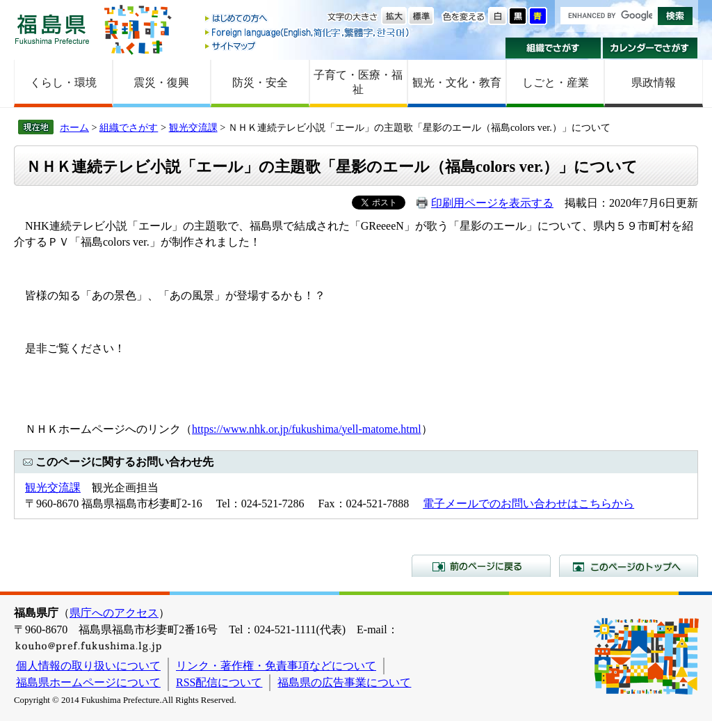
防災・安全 (260, 82)
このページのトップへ (628, 566)
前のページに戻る (481, 566)
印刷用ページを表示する (492, 203)
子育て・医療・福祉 (358, 82)
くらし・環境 (63, 82)
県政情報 (653, 82)
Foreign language (308, 32)
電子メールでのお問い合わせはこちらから (528, 503)
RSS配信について (219, 682)
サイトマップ (308, 45)
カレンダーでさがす (650, 48)
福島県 (52, 29)
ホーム (74, 127)
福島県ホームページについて (88, 682)
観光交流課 (193, 127)
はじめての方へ (308, 19)
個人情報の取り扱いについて (88, 666)
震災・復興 (161, 82)
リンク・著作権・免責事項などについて (276, 666)
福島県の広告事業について (344, 682)
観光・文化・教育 (456, 82)
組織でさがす (553, 48)
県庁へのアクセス (114, 613)
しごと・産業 (555, 82)
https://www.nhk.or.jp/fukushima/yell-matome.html (306, 429)
